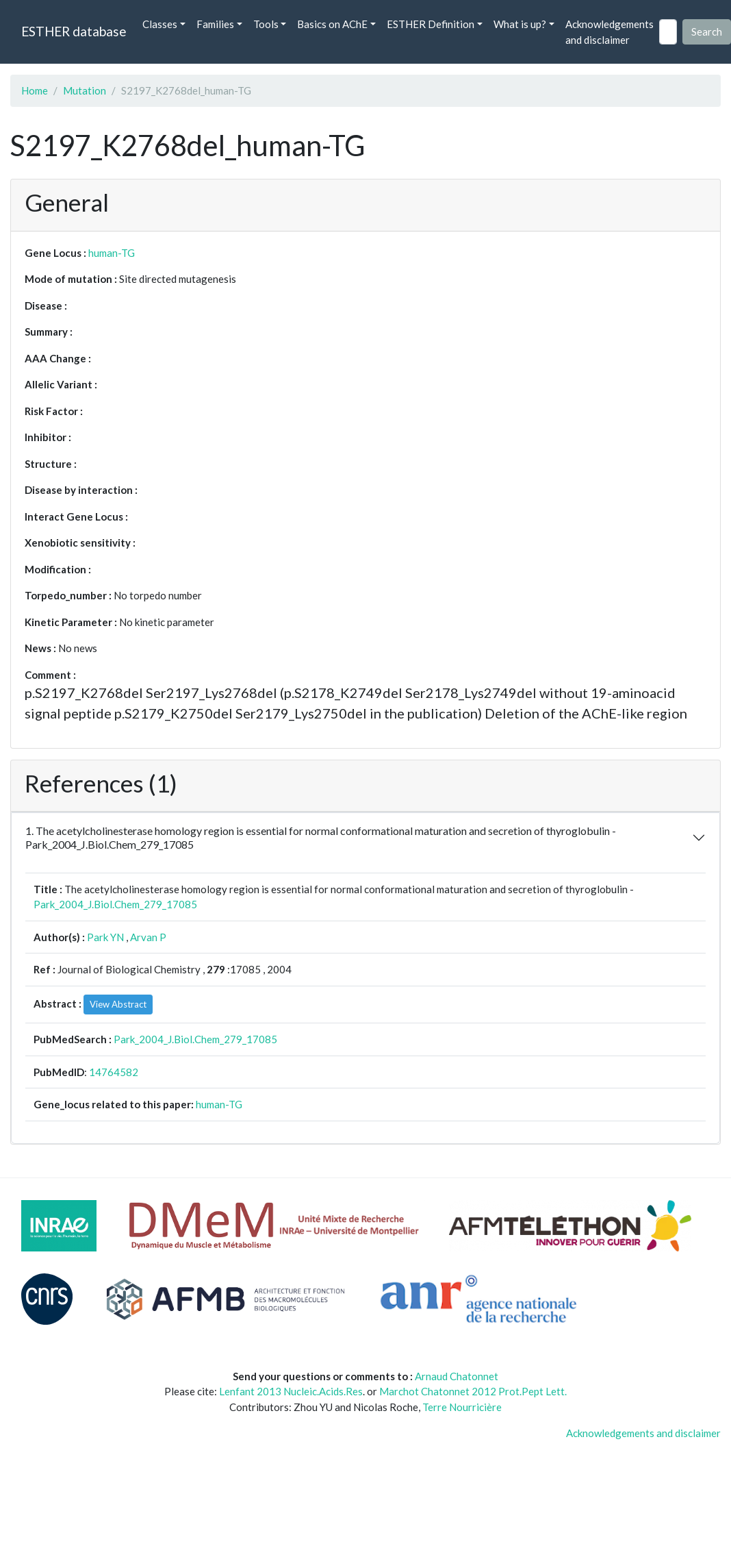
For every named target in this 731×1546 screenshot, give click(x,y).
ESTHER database (73, 31)
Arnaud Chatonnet (456, 1376)
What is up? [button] (519, 24)
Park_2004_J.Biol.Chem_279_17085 (115, 904)
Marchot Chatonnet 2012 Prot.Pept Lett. (473, 1391)
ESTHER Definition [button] (430, 24)
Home (34, 90)
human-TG (111, 253)
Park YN (105, 937)
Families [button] (215, 24)
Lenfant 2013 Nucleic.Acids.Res (291, 1391)
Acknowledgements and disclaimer (609, 32)
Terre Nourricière (462, 1407)
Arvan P (148, 937)
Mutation (84, 90)
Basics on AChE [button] (332, 24)
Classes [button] (159, 24)
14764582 (113, 1072)
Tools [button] (266, 24)
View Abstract (118, 1004)
